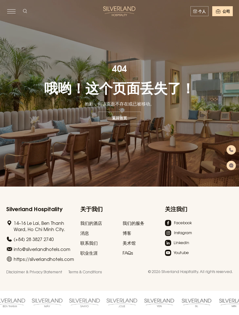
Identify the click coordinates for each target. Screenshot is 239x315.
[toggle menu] (11, 11)
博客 (127, 233)
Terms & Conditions (85, 272)
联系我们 (89, 243)
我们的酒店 (91, 223)
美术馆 (129, 243)
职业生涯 (89, 253)
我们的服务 (133, 223)
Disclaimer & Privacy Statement (34, 272)
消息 (84, 233)
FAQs (128, 253)
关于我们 (91, 208)
